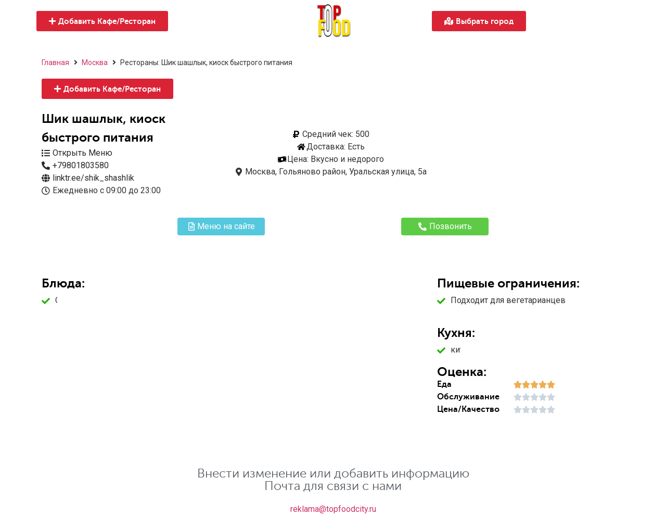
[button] (102, 21)
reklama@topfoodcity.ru (333, 509)
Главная (55, 62)
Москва (95, 62)
